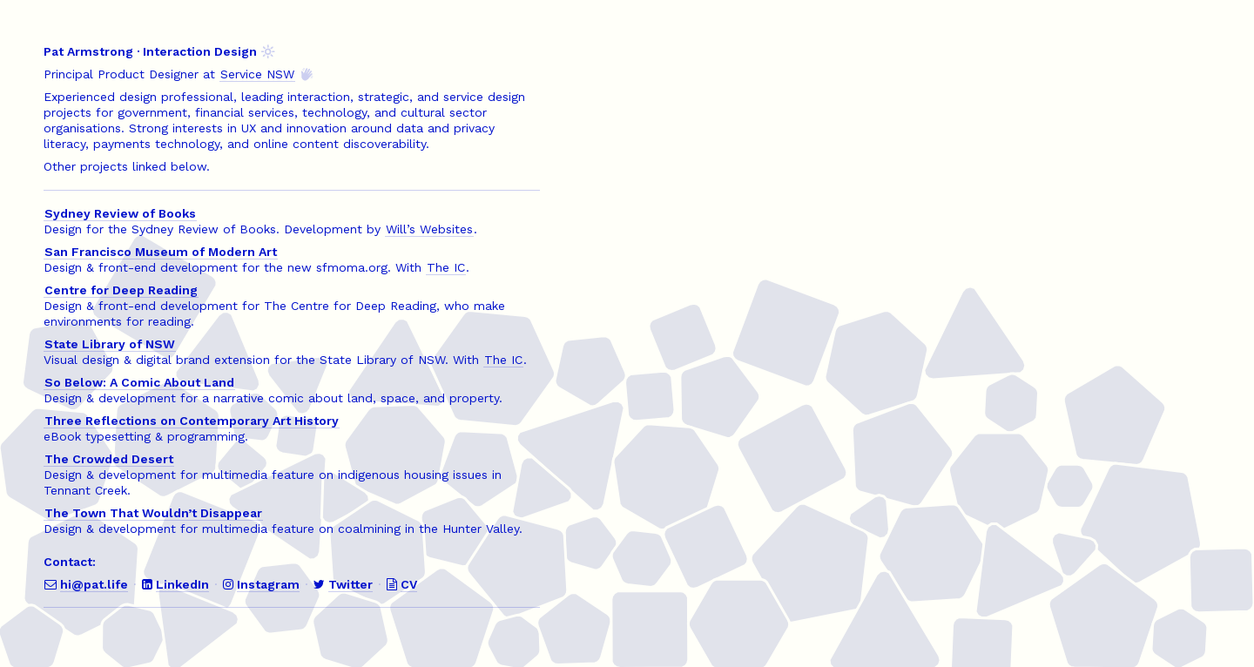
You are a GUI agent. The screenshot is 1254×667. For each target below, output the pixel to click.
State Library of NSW (109, 344)
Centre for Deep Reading (121, 290)
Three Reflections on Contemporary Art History (191, 421)
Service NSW (257, 74)
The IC (446, 267)
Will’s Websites (429, 229)
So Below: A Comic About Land (139, 382)
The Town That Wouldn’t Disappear (153, 513)
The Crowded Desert (108, 459)
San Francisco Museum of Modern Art (160, 252)
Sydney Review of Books (120, 213)
